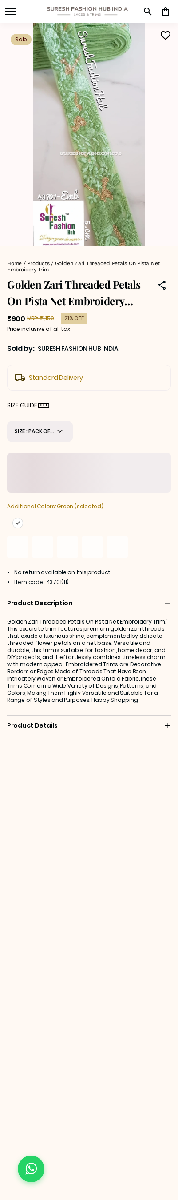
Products (38, 263)
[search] (147, 11)
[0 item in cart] (165, 11)
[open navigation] (11, 11)
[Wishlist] (165, 35)
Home (14, 263)
